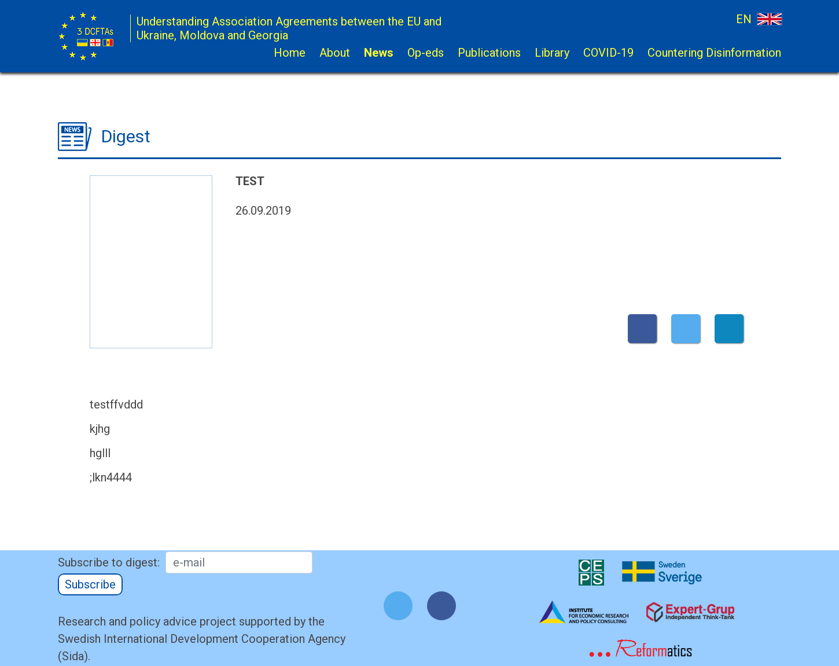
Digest (125, 136)
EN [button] (758, 19)
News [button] (378, 53)
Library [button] (552, 53)
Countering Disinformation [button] (714, 53)
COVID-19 (608, 53)
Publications (489, 53)
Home (290, 53)
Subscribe (90, 584)
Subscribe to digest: (109, 562)
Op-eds (425, 53)
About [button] (334, 53)
